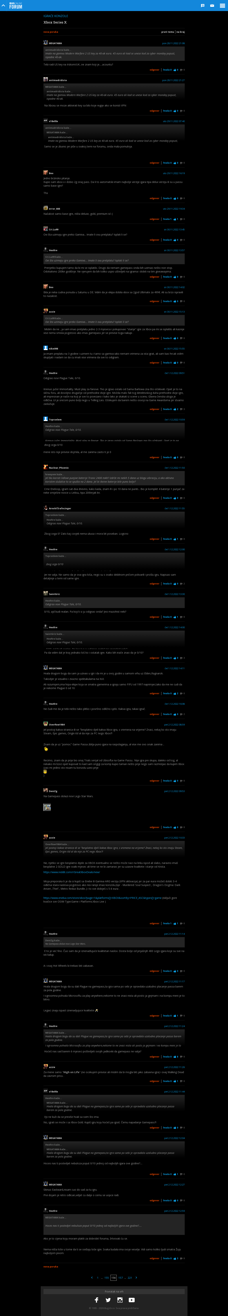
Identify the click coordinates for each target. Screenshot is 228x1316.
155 (106, 1277)
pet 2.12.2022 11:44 (174, 1091)
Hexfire (53, 250)
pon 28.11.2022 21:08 (173, 43)
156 (113, 1277)
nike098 (53, 348)
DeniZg (53, 791)
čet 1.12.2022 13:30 (175, 594)
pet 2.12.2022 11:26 (174, 1067)
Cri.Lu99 (53, 229)
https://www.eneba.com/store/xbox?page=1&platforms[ (76, 898)
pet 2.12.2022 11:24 (174, 1026)
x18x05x (53, 121)
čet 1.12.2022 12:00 (175, 549)
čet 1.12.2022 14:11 (175, 668)
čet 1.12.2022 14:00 (175, 627)
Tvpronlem (56, 419)
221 (130, 1277)
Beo (51, 173)
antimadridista (58, 80)
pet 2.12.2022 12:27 (174, 1184)
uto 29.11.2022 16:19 (174, 173)
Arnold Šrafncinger (60, 508)
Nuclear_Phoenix (59, 468)
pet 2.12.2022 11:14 (174, 934)
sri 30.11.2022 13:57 (174, 250)
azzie (53, 312)
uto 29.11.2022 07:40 (174, 121)
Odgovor (154, 69)
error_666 (54, 209)
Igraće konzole (55, 16)
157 (120, 1277)
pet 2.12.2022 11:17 (174, 981)
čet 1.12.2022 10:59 (175, 419)
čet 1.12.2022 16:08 (175, 704)
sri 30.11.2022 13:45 (174, 229)
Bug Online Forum (16, 5)
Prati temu (167, 31)
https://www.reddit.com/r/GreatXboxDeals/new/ (71, 872)
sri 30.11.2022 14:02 (174, 287)
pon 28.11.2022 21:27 (173, 80)
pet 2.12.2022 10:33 (174, 838)
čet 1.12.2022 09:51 (175, 373)
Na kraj (180, 31)
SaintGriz (55, 594)
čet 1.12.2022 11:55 (175, 508)
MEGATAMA (55, 43)
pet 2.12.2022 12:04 (174, 1138)
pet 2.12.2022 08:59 (174, 724)
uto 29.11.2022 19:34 (174, 209)
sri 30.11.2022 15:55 (174, 348)
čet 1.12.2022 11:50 (175, 468)
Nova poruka (50, 31)
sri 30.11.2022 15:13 (174, 312)
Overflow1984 (57, 724)
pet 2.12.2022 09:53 (174, 791)
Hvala (167, 69)
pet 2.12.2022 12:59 (174, 1211)
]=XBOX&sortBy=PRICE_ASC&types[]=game (136, 898)
